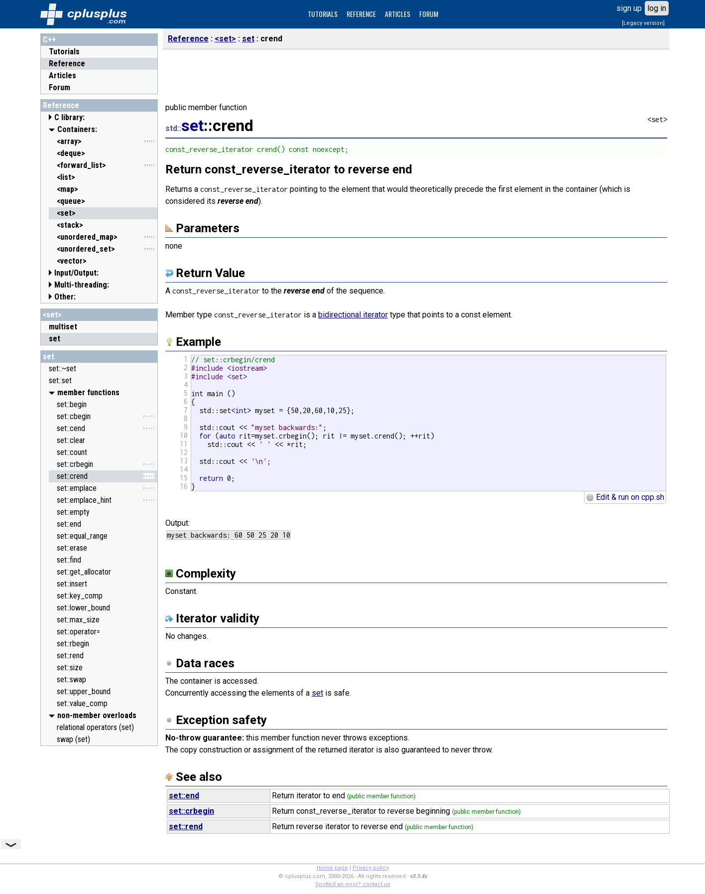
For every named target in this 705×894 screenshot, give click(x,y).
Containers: (77, 129)
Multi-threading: (81, 285)
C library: (69, 117)
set (48, 356)
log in (656, 8)
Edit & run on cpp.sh (625, 497)
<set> (52, 314)
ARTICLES (397, 13)
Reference (67, 63)
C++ (49, 39)
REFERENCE (361, 13)
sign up (629, 8)
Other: (65, 296)
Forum (59, 87)
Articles (62, 75)
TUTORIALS (323, 13)
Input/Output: (76, 273)
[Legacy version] (643, 23)
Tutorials (64, 51)
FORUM (428, 13)
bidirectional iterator (353, 314)
